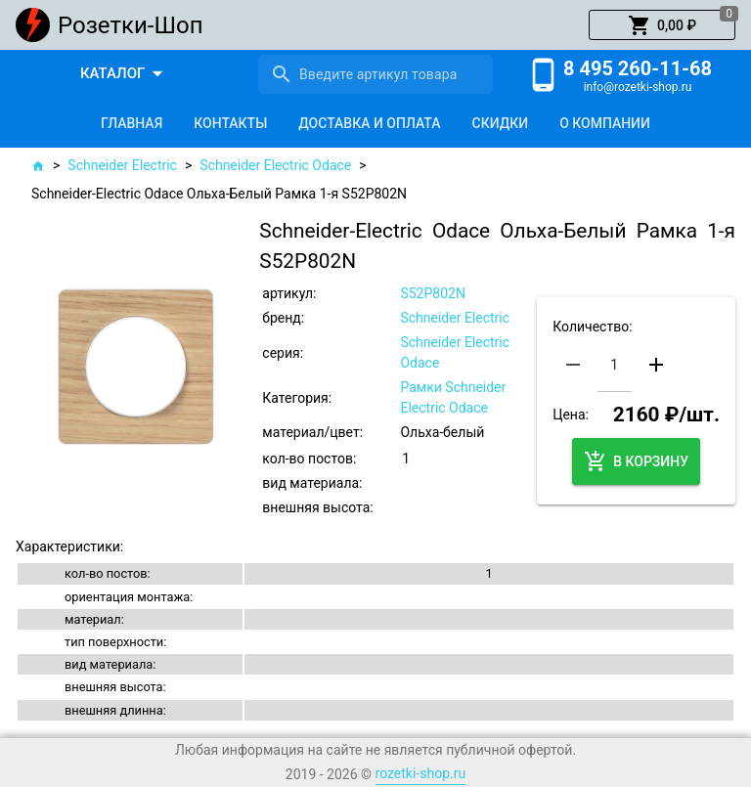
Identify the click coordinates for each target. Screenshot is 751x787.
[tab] (131, 123)
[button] (662, 25)
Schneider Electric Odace (275, 165)
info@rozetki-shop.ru (638, 87)
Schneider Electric (122, 165)
